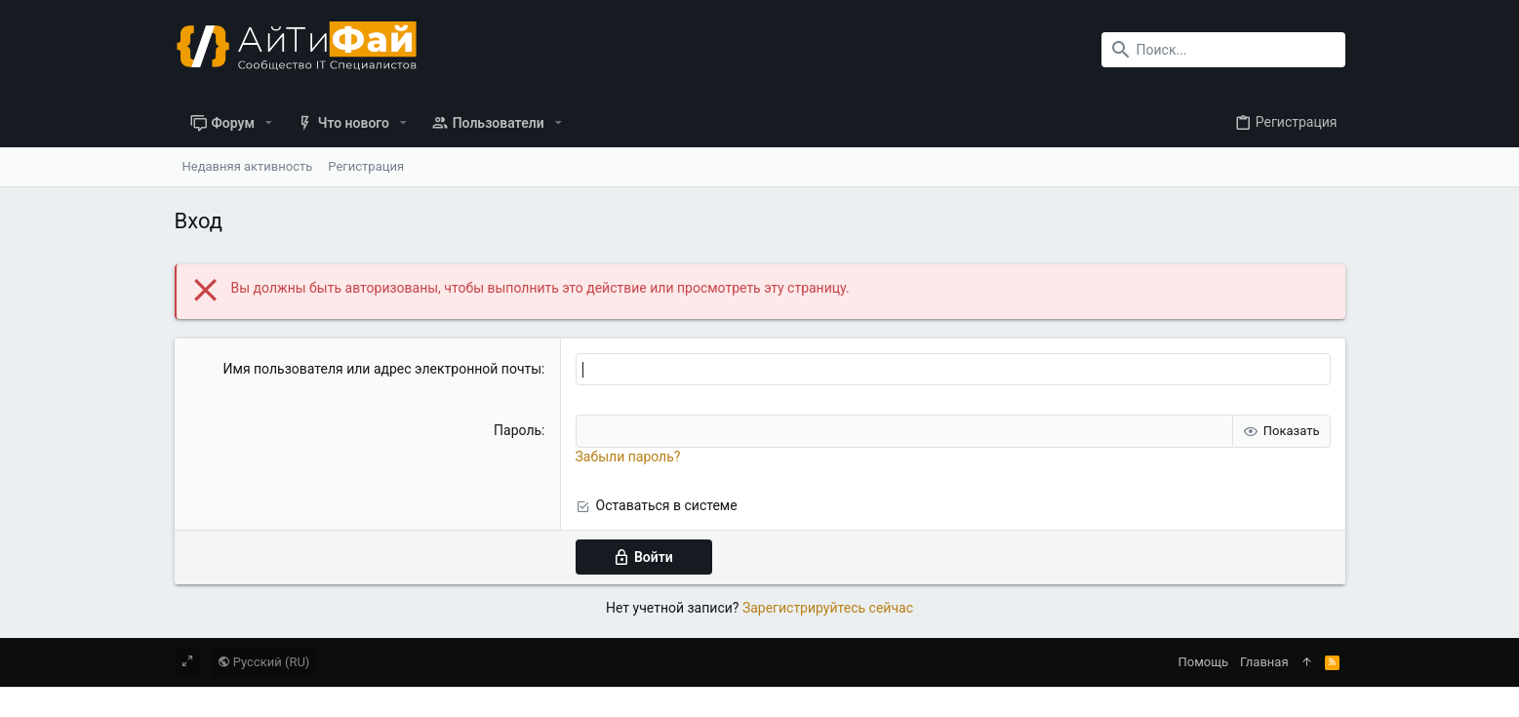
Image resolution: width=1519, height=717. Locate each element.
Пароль (517, 430)
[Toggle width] (187, 662)
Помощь (1204, 662)
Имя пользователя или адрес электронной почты (382, 369)
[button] (269, 122)
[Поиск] (1223, 49)
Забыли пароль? (628, 456)
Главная (1264, 662)
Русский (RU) (264, 662)
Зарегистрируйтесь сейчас (827, 608)
